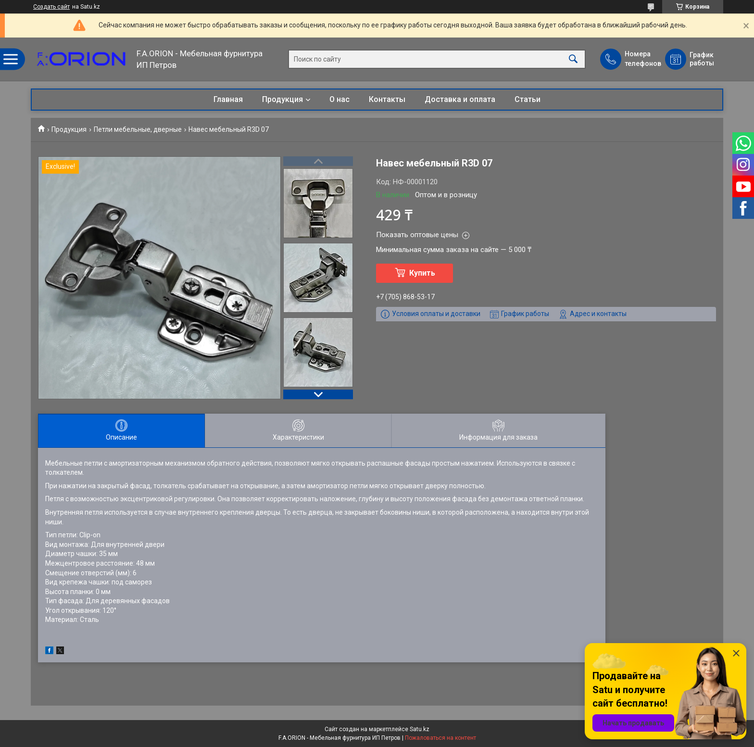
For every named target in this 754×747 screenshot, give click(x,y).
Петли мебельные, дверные (138, 129)
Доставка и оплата (460, 99)
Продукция (282, 99)
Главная (228, 99)
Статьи (527, 99)
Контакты (387, 99)
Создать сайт (51, 6)
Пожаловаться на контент (440, 737)
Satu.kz (419, 729)
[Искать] (573, 59)
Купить (422, 273)
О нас (339, 99)
